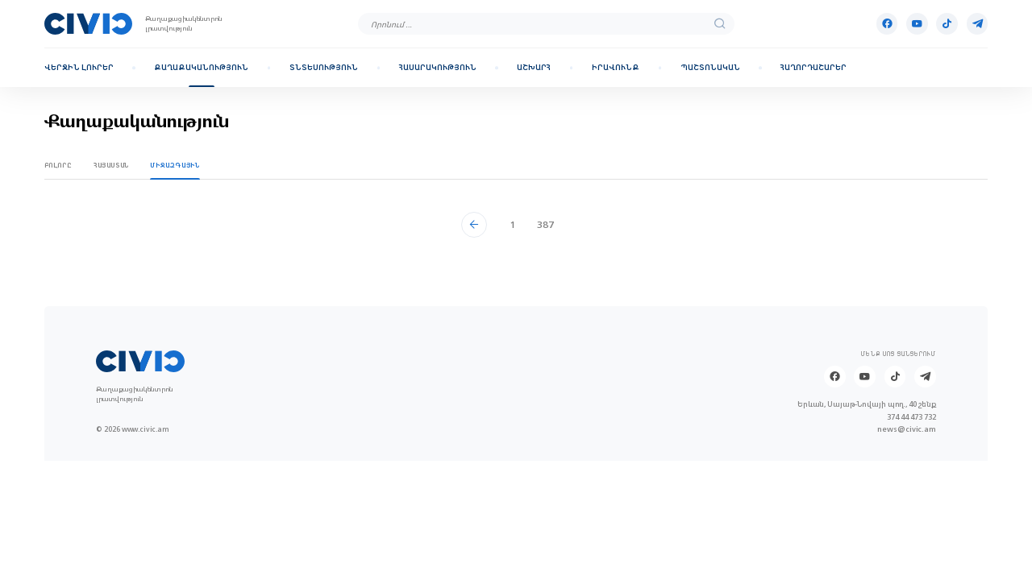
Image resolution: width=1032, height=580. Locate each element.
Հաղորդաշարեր (813, 67)
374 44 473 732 (911, 417)
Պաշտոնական (710, 67)
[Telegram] (977, 24)
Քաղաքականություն (201, 67)
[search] (720, 24)
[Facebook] (887, 24)
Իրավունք (615, 67)
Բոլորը (58, 165)
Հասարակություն (437, 67)
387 (545, 224)
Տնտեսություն (323, 67)
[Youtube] (917, 24)
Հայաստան (111, 165)
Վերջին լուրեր (79, 67)
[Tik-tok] (947, 24)
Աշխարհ (534, 67)
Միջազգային (174, 165)
